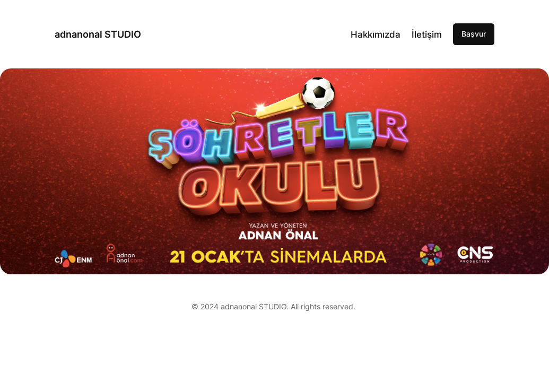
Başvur (473, 33)
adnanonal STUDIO (98, 34)
